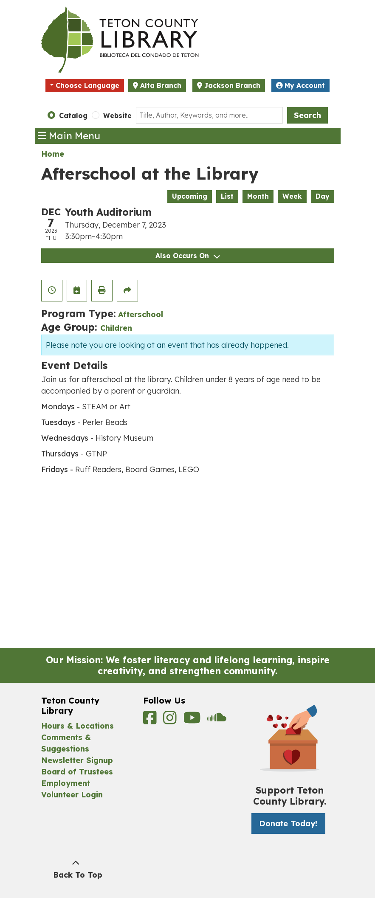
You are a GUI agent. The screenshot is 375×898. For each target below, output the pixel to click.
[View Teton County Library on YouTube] (193, 720)
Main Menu (69, 136)
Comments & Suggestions (66, 743)
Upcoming (189, 196)
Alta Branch (160, 85)
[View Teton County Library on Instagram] (171, 720)
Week (292, 196)
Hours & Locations (77, 726)
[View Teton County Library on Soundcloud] (216, 720)
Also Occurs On (187, 255)
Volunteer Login (72, 794)
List (227, 196)
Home (52, 154)
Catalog (73, 115)
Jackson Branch (232, 85)
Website (117, 115)
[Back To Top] (75, 869)
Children (116, 328)
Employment (65, 783)
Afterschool (140, 314)
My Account (300, 85)
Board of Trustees (77, 772)
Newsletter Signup (77, 760)
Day (323, 196)
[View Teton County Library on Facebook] (151, 720)
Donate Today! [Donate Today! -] (288, 823)
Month (258, 196)
